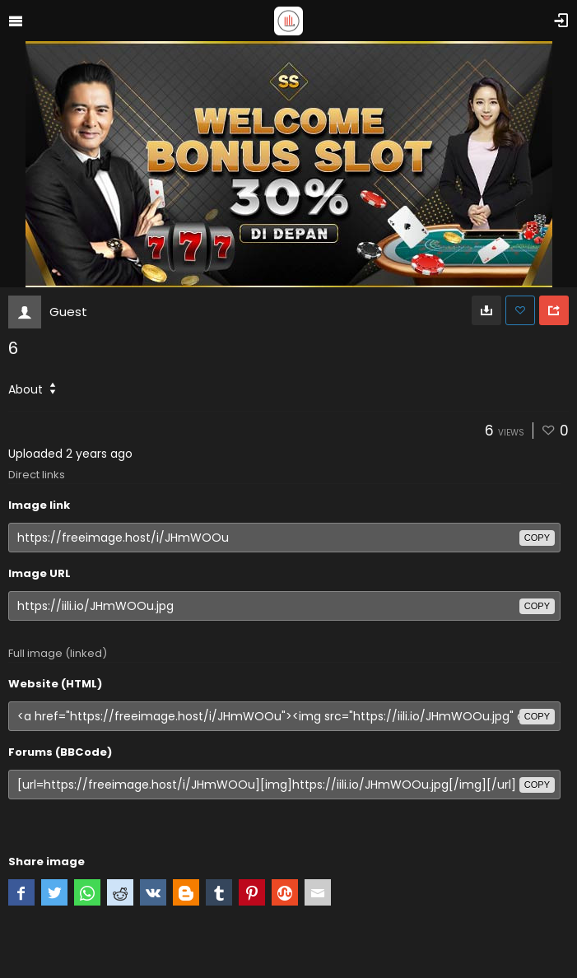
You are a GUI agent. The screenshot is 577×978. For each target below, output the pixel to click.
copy (537, 538)
